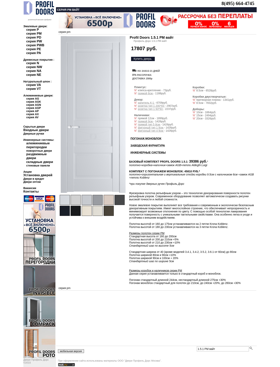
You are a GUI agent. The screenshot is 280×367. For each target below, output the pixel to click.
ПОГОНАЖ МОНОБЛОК (145, 138)
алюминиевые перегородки (38, 145)
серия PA (33, 53)
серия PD (33, 37)
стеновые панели (38, 165)
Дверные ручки (33, 133)
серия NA (33, 71)
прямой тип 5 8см (149, 124)
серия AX (32, 114)
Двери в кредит (33, 178)
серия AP (32, 111)
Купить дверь (143, 58)
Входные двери (36, 130)
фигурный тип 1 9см (151, 127)
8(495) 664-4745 (237, 3)
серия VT (33, 89)
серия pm (64, 31)
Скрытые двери (34, 126)
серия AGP (33, 107)
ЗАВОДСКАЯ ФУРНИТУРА (147, 145)
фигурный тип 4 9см (151, 130)
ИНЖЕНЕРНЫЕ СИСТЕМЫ (148, 152)
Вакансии (29, 188)
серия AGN (33, 104)
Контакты (31, 191)
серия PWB (35, 45)
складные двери (39, 162)
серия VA (33, 85)
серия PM (34, 33)
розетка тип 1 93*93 (150, 108)
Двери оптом (32, 181)
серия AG (32, 98)
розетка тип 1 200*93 (151, 105)
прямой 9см (145, 121)
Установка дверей (37, 175)
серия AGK (33, 101)
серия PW (34, 41)
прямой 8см (145, 93)
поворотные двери (39, 150)
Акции (27, 171)
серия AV (32, 117)
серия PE (33, 49)
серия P (32, 30)
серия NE (33, 75)
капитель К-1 (146, 102)
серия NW (34, 67)
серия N (32, 63)
